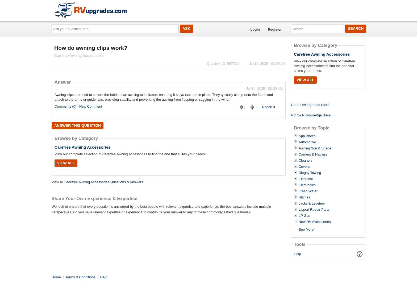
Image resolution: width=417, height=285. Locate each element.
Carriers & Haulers (313, 154)
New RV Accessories (315, 222)
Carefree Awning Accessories (82, 147)
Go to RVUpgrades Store (310, 105)
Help (297, 254)
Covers (304, 167)
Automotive (307, 142)
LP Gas (304, 216)
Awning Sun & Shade (315, 148)
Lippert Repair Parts (314, 209)
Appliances (307, 136)
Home (56, 277)
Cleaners (305, 160)
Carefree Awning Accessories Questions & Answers (103, 182)
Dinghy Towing (310, 173)
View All (66, 163)
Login (255, 29)
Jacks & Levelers (312, 203)
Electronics (307, 185)
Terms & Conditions (80, 277)
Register (275, 29)
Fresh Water (308, 191)
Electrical (306, 179)
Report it (268, 107)
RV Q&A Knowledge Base (311, 115)
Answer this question (77, 125)
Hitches (304, 197)
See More (306, 229)
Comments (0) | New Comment (78, 106)
